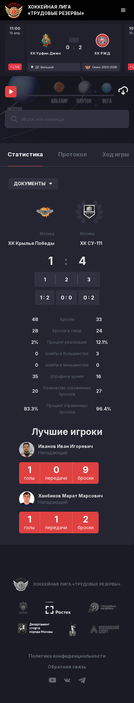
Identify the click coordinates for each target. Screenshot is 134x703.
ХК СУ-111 (91, 243)
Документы (33, 183)
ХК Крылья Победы (31, 243)
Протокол (72, 154)
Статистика (25, 154)
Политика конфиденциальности (67, 656)
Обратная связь (67, 666)
